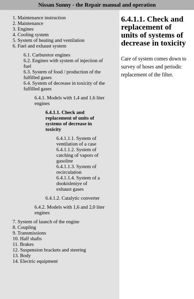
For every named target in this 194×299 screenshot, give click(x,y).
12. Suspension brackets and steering (49, 249)
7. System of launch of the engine (46, 221)
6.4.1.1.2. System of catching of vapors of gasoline (77, 155)
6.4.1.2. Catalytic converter (72, 198)
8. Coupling (24, 227)
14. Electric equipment (35, 261)
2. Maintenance (28, 23)
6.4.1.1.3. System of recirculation (76, 169)
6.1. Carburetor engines (47, 54)
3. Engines (23, 29)
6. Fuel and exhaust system (39, 46)
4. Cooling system (31, 34)
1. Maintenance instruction (39, 17)
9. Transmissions (29, 233)
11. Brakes (23, 244)
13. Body (22, 255)
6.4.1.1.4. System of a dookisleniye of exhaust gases (78, 183)
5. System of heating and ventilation (49, 40)
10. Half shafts (27, 238)
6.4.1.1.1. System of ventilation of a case (76, 141)
